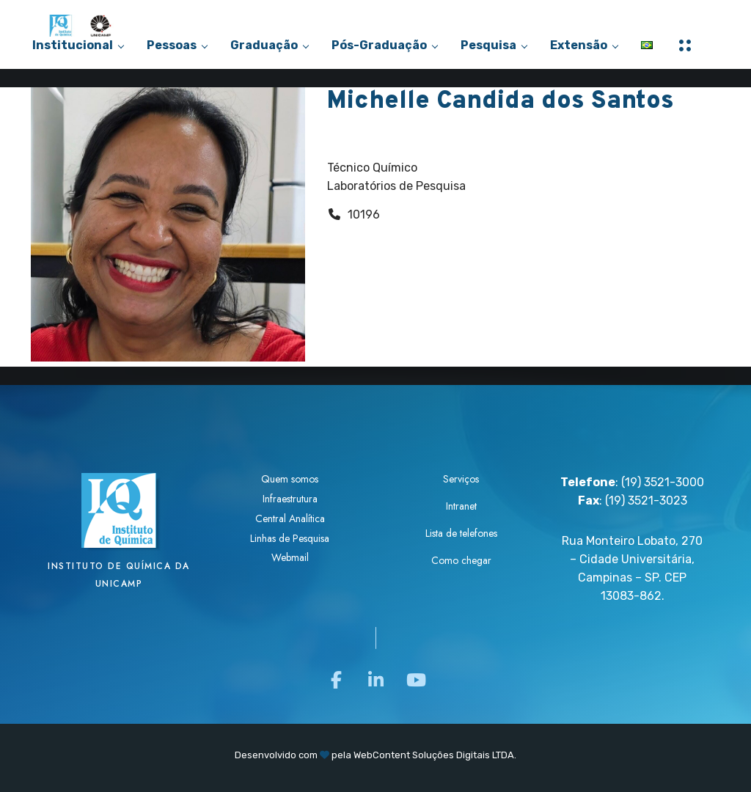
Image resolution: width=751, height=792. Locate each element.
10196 (364, 214)
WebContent (381, 754)
